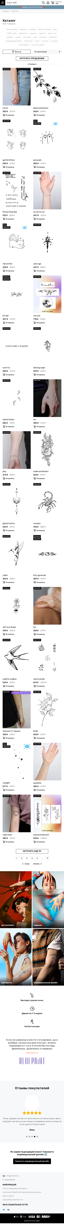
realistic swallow (10, 679)
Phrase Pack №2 (10, 212)
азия (35, 37)
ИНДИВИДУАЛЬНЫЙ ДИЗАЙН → (46, 983)
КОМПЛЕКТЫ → (7, 983)
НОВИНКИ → (39, 925)
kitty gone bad (39, 575)
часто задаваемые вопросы (15, 1188)
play (4, 471)
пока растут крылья (11, 731)
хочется (6, 368)
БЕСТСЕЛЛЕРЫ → (8, 925)
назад (25, 864)
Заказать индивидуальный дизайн (32, 1161)
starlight (6, 783)
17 (47, 858)
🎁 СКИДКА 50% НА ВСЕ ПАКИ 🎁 (32, 7)
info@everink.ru (12, 1176)
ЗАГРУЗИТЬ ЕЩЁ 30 (32, 851)
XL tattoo (43, 37)
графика (10, 37)
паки (55, 29)
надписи (42, 33)
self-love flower (9, 627)
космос (18, 37)
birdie (35, 731)
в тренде (32, 29)
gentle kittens (9, 160)
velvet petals (39, 679)
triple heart (7, 835)
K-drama (45, 41)
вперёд (37, 864)
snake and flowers (40, 471)
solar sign (37, 264)
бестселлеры (12, 29)
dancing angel (39, 368)
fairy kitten (7, 264)
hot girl (6, 316)
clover (5, 108)
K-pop (37, 41)
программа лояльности (13, 1200)
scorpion (37, 523)
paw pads (37, 160)
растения (27, 37)
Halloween (53, 37)
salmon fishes (8, 419)
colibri (5, 575)
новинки (23, 29)
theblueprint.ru (32, 1053)
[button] (26, 1136)
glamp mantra (9, 523)
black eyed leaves (40, 108)
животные (23, 33)
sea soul (36, 316)
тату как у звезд (37, 45)
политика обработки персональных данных (22, 1192)
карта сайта (8, 1196)
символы (33, 33)
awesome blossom (41, 835)
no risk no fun (39, 212)
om (34, 419)
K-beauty (54, 41)
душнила (37, 783)
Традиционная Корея (14, 41)
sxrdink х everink (44, 29)
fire (34, 627)
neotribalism (24, 45)
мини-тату (52, 33)
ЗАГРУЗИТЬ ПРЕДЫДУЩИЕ (32, 58)
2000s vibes (12, 33)
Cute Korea (28, 41)
